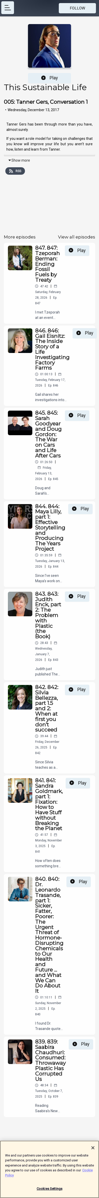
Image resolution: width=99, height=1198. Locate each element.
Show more (19, 160)
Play (49, 77)
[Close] (92, 1149)
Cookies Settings (49, 1191)
